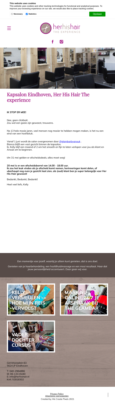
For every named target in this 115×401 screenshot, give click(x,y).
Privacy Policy (56, 394)
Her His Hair (60, 28)
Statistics (32, 14)
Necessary (18, 14)
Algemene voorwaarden (57, 396)
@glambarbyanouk (69, 141)
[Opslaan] (97, 14)
